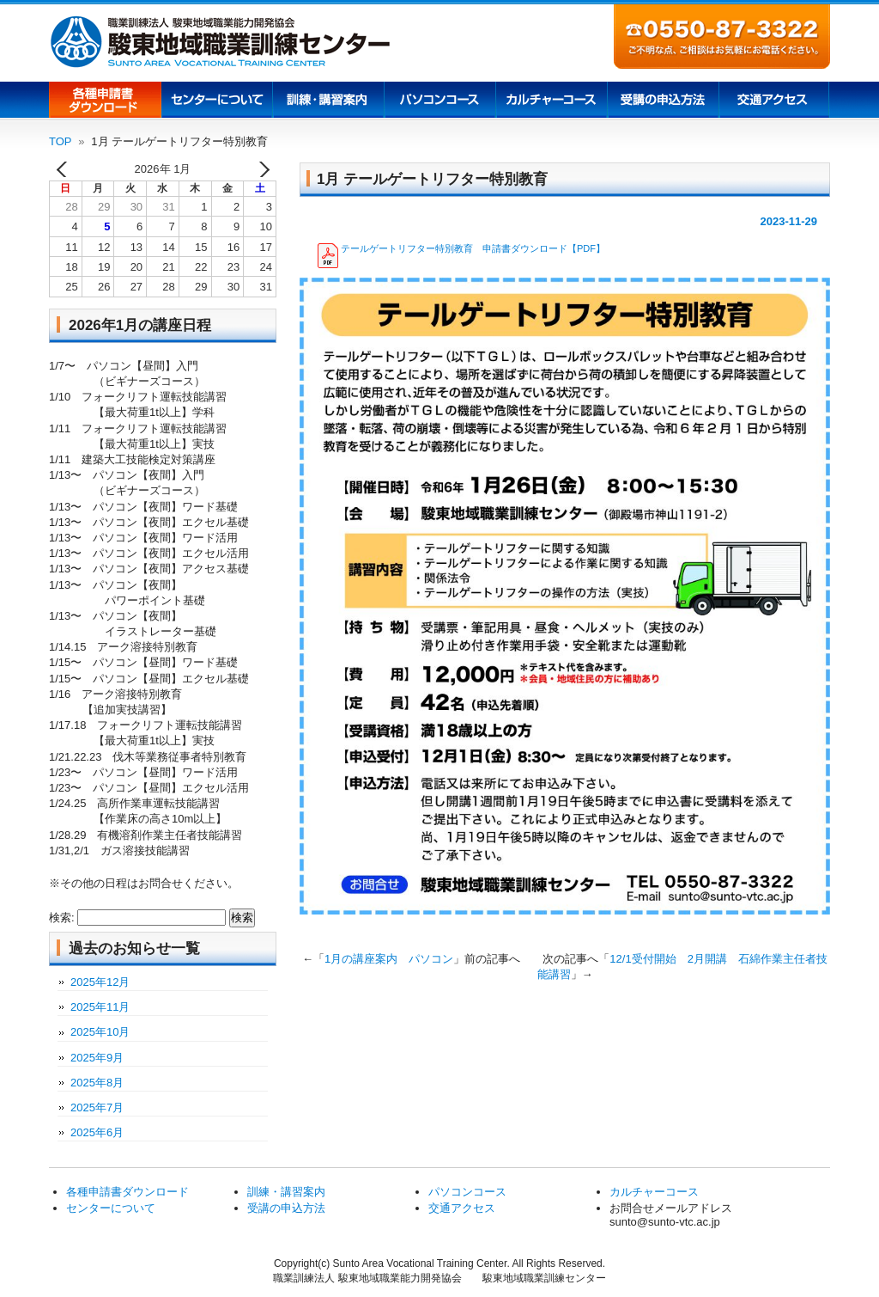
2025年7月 (97, 1107)
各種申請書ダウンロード (105, 101)
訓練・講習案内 (286, 1191)
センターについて (216, 101)
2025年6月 (97, 1132)
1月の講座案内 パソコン (388, 958)
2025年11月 (100, 1006)
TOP (60, 141)
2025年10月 (100, 1031)
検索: (62, 917)
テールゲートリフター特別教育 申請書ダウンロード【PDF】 (473, 248)
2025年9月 (97, 1057)
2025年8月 (97, 1082)
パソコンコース (439, 101)
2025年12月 (100, 982)
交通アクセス (774, 101)
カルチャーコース (551, 101)
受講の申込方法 (662, 101)
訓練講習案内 (328, 101)
